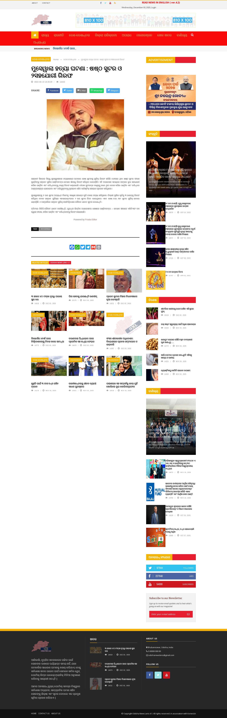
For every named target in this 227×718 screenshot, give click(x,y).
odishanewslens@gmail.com (161, 655)
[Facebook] (53, 90)
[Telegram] (113, 90)
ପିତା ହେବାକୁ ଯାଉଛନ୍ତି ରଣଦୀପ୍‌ (83, 296)
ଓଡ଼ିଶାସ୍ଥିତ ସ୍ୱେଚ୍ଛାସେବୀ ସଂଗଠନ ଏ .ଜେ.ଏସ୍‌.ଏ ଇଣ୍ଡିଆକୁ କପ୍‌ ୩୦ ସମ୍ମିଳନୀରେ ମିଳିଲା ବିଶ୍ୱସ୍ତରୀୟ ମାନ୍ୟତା (180, 464)
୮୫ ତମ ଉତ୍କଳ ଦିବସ (174, 271)
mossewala (45, 229)
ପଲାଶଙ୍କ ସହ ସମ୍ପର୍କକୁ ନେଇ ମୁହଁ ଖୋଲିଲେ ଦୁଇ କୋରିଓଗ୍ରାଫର (121, 385)
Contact (46, 3)
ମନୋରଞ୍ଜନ (144, 35)
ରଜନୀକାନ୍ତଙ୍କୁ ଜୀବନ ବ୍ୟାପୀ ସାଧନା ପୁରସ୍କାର (82, 385)
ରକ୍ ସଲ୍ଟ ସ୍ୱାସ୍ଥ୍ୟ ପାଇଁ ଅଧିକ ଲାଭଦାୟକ (178, 324)
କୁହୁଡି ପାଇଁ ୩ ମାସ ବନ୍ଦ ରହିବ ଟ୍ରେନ (44, 385)
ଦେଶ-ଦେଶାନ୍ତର (79, 35)
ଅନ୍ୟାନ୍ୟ (39, 42)
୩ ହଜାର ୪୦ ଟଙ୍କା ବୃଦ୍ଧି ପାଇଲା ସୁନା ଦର (46, 298)
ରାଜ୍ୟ (45, 35)
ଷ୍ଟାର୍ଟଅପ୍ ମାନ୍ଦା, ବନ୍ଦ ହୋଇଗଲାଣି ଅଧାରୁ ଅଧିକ (179, 530)
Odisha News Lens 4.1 (60, 262)
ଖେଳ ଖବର (164, 35)
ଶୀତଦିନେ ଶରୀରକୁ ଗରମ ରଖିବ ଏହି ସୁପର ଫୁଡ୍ (177, 310)
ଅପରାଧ (126, 35)
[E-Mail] (81, 90)
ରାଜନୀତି (59, 35)
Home (33, 713)
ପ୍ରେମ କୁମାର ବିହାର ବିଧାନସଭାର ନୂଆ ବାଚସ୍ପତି (121, 298)
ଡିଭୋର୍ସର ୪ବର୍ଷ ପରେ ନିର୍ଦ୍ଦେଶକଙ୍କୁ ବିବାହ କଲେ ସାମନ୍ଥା (47, 340)
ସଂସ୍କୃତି (153, 134)
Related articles (40, 262)
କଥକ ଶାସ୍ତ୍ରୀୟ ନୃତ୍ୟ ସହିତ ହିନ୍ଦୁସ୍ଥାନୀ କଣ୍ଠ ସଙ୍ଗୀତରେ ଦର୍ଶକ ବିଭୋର (179, 252)
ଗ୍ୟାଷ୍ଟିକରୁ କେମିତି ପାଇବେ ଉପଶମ (175, 370)
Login (153, 7)
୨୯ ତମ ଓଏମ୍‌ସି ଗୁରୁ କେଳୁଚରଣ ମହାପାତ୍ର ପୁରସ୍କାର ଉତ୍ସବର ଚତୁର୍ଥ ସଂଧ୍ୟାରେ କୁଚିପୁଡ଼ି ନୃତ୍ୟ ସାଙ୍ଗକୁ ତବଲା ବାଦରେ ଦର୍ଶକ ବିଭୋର (180, 230)
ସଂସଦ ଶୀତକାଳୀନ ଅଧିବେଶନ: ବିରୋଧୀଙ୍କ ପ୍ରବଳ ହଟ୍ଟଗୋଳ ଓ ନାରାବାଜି (121, 341)
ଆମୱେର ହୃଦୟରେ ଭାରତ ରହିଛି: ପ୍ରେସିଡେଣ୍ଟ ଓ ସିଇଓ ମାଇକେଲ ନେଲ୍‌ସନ (178, 509)
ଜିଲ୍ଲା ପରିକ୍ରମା (106, 35)
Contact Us (43, 713)
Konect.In (192, 713)
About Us (55, 713)
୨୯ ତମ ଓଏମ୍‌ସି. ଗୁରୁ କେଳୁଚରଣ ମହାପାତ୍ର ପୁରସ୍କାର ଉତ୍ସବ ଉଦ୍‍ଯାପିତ (178, 206)
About (35, 3)
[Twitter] (68, 90)
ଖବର (93, 639)
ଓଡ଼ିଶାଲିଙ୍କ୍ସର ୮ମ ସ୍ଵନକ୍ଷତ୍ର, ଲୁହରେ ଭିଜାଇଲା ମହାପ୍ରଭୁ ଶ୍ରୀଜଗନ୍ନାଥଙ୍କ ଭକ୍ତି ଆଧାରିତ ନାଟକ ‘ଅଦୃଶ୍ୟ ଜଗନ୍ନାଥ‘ (170, 173)
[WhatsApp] (96, 90)
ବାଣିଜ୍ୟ (182, 35)
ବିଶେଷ (153, 300)
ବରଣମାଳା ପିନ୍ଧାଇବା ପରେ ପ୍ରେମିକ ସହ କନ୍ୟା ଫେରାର (81, 340)
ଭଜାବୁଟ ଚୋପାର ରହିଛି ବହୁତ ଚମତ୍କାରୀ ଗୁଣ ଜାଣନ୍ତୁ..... (176, 341)
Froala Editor (91, 219)
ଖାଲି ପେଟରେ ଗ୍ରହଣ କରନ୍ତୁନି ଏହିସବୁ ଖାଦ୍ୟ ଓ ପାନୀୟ (176, 356)
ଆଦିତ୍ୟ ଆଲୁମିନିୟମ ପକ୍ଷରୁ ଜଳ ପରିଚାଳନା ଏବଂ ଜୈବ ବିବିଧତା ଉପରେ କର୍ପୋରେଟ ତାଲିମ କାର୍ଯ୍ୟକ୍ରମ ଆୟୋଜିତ (170, 433)
